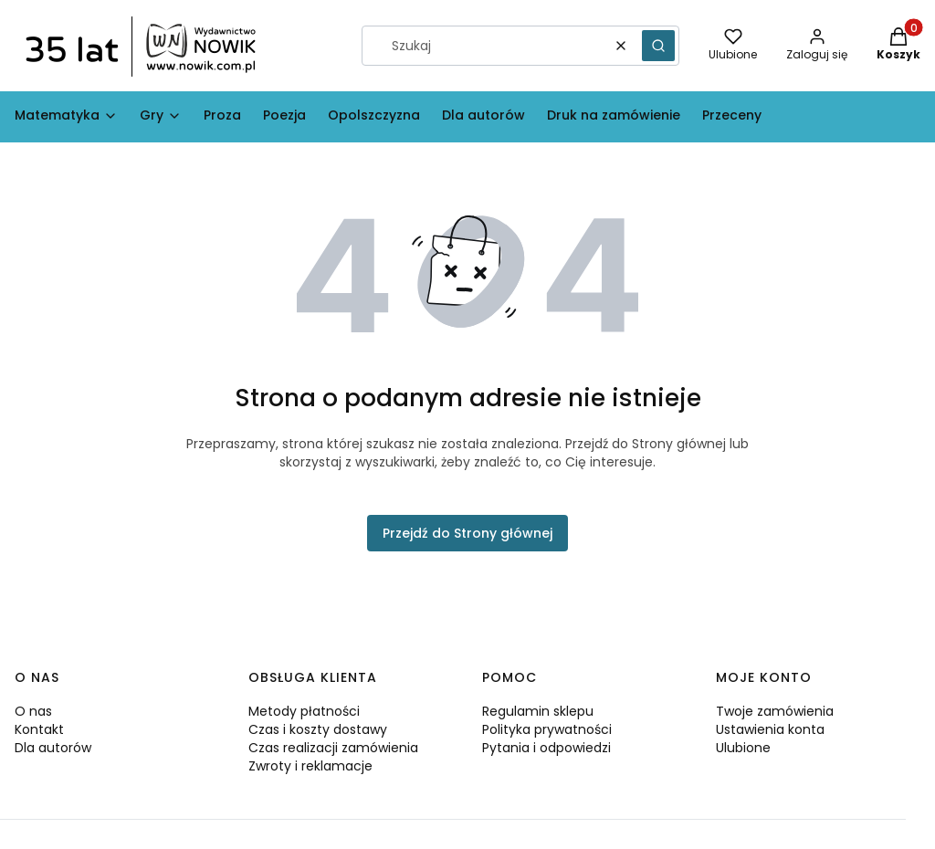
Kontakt (39, 729)
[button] (658, 45)
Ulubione (743, 748)
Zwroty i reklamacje (310, 766)
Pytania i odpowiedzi (546, 748)
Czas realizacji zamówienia (333, 748)
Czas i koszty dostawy (317, 729)
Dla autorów (53, 748)
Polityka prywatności (547, 729)
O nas (33, 711)
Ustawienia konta (770, 729)
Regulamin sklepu (538, 711)
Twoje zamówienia (775, 711)
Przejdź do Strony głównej (467, 533)
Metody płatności (304, 711)
